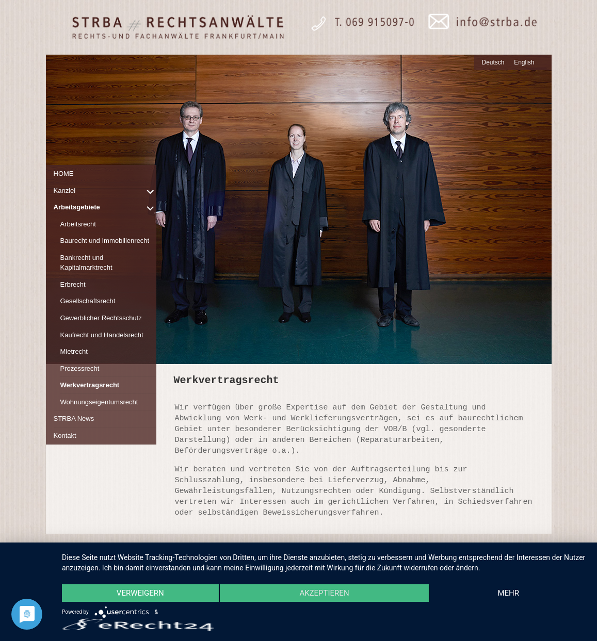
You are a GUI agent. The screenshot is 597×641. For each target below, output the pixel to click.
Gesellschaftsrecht (88, 301)
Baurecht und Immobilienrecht (105, 240)
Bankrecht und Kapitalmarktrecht (86, 263)
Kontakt (65, 435)
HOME (64, 173)
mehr (508, 593)
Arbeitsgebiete (77, 207)
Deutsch (493, 62)
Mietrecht (74, 351)
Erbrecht (73, 284)
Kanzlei (65, 190)
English (524, 62)
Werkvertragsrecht (90, 385)
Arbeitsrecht (78, 224)
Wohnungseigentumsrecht (99, 402)
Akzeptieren (324, 593)
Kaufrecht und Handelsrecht (101, 335)
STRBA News (74, 418)
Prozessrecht (80, 368)
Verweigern (140, 593)
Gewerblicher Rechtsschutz (101, 318)
